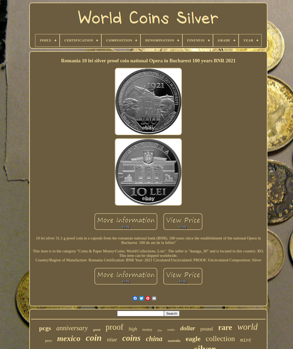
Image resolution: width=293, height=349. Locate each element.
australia (174, 341)
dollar (187, 328)
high (133, 329)
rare (225, 327)
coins (131, 338)
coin (94, 338)
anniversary (72, 328)
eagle (193, 339)
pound (206, 329)
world (247, 327)
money (147, 330)
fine (160, 330)
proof (114, 327)
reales (171, 330)
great (96, 330)
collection (220, 338)
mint (246, 340)
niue (112, 339)
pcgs (45, 328)
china (154, 339)
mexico (69, 338)
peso (48, 341)
